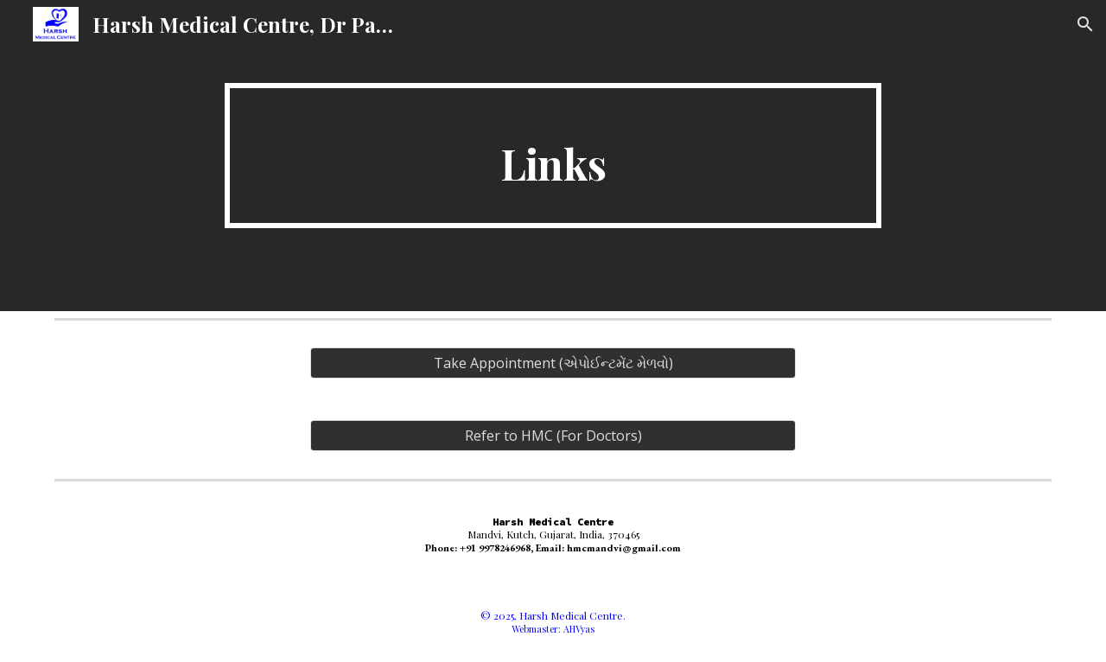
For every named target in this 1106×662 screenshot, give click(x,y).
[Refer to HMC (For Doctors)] (553, 435)
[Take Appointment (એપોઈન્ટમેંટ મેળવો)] (553, 363)
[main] (553, 155)
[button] (1085, 24)
